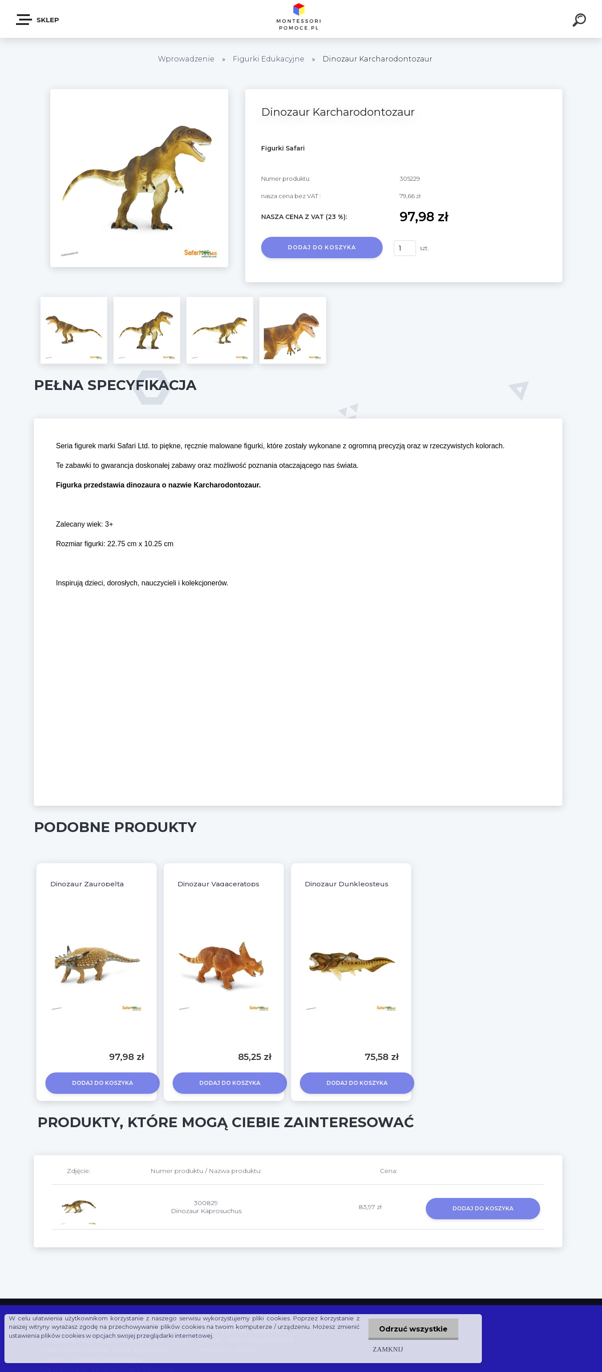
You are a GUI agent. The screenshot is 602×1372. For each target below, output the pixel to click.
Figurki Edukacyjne (269, 59)
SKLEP (38, 19)
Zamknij (387, 1349)
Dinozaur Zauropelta (87, 883)
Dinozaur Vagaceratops (218, 883)
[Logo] (301, 19)
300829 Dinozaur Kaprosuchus (206, 1207)
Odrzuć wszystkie (413, 1329)
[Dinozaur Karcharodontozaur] (139, 92)
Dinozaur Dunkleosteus (346, 883)
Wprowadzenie (186, 59)
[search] (581, 21)
